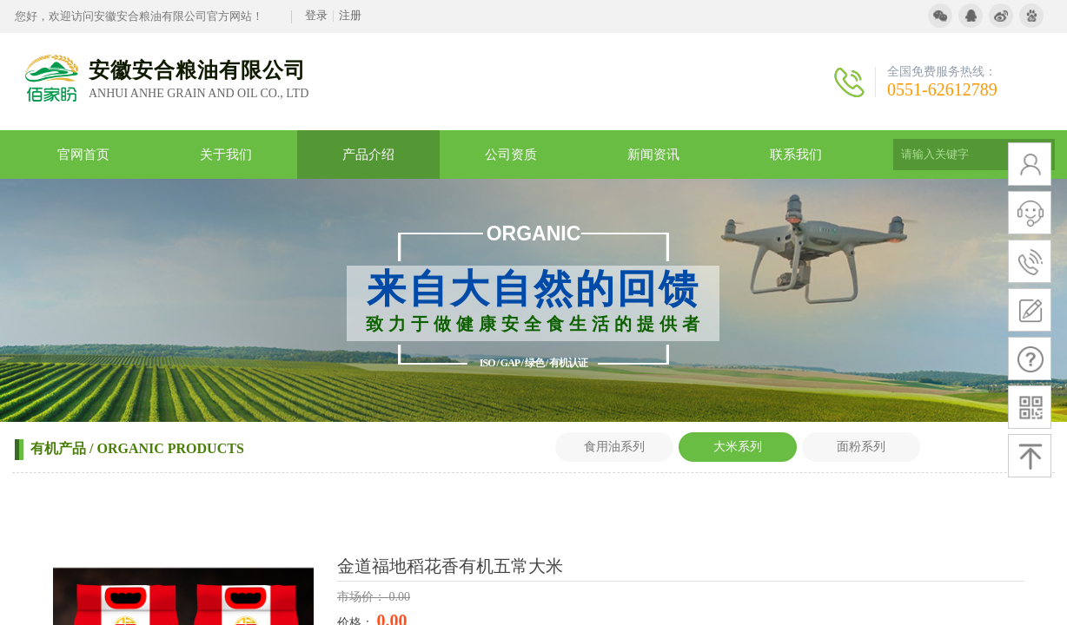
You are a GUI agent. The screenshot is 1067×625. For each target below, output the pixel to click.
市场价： (363, 596)
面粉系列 (861, 446)
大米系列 (737, 446)
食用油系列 (614, 446)
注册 (350, 15)
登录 (316, 15)
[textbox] (952, 154)
